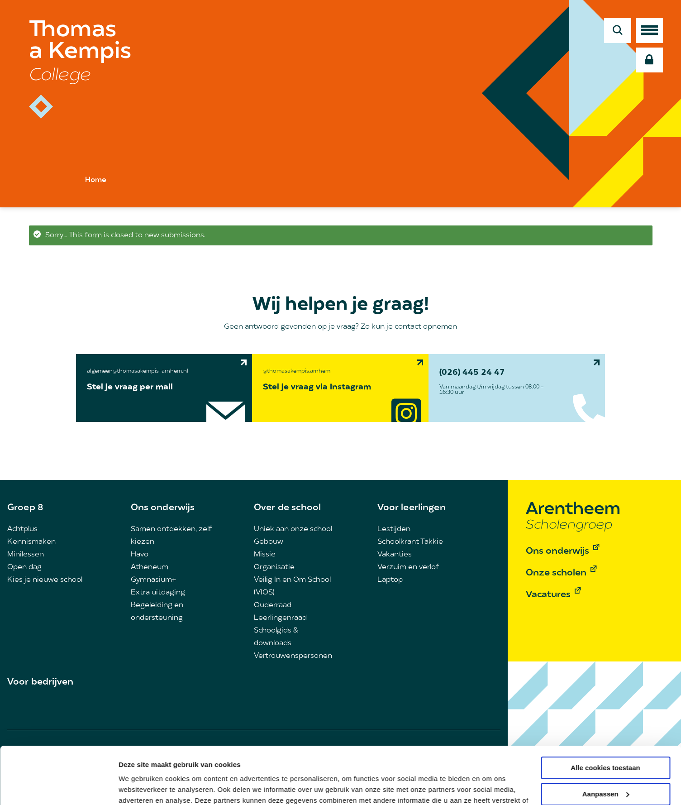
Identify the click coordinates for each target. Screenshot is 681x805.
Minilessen (25, 554)
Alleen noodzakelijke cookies (605, 771)
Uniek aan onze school (293, 529)
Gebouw (268, 542)
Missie (265, 554)
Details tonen (140, 787)
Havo (139, 554)
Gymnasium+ (153, 580)
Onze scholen (556, 573)
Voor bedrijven (40, 682)
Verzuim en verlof (408, 567)
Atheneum (149, 567)
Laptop (390, 580)
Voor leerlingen (411, 508)
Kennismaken (31, 542)
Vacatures (548, 594)
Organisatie (274, 567)
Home (95, 180)
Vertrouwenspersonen (293, 656)
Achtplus (22, 529)
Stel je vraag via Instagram (317, 387)
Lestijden (393, 529)
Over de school (287, 508)
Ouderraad (272, 605)
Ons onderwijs (163, 508)
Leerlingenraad (280, 618)
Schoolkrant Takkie (410, 542)
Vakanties (394, 554)
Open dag (24, 567)
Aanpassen (605, 744)
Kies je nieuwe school (44, 580)
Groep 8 (25, 508)
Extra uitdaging (158, 592)
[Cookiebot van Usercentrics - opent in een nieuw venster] (58, 787)
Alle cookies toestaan (605, 719)
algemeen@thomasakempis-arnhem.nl (137, 371)
